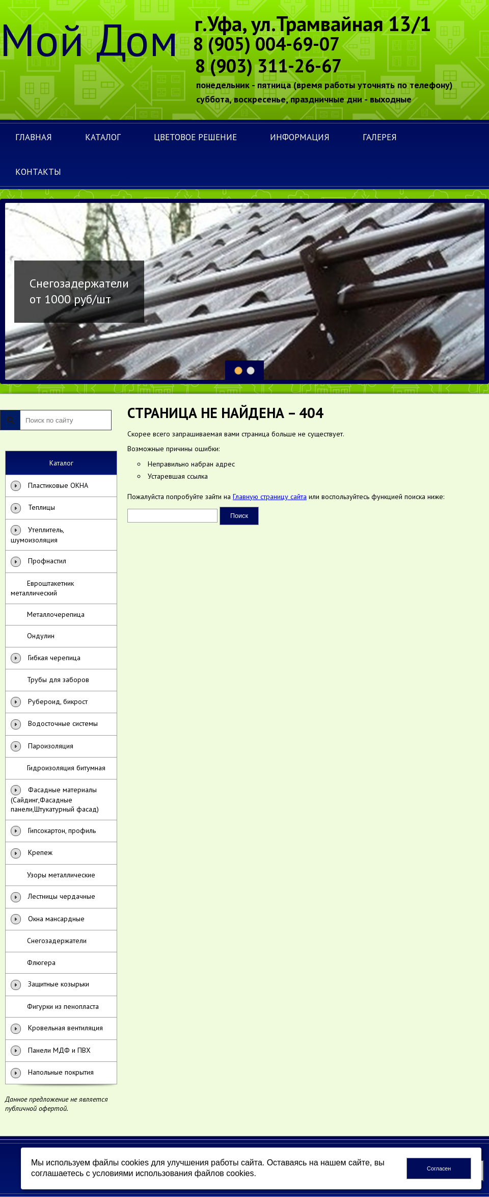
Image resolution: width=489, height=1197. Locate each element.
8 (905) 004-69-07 (266, 44)
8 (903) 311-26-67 (268, 65)
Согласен (439, 1168)
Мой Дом (89, 39)
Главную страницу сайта (270, 496)
